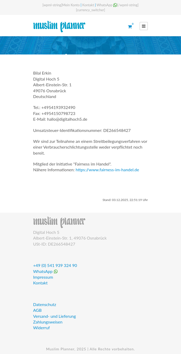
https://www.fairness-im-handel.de (107, 169)
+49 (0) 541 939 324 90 (55, 265)
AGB (37, 310)
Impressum (43, 276)
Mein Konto (71, 5)
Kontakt (88, 5)
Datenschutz (44, 304)
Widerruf (41, 327)
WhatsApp (106, 5)
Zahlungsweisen (47, 321)
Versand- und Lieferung (54, 316)
